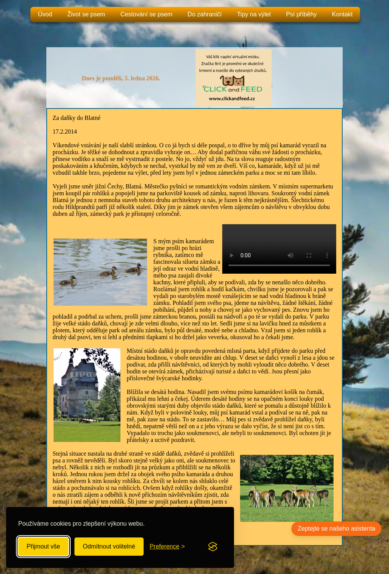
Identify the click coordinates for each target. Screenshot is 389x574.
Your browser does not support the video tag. (279, 249)
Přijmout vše (43, 546)
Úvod (45, 14)
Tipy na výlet (254, 14)
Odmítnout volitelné (109, 546)
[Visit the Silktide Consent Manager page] (213, 546)
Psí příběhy (301, 14)
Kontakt (342, 14)
